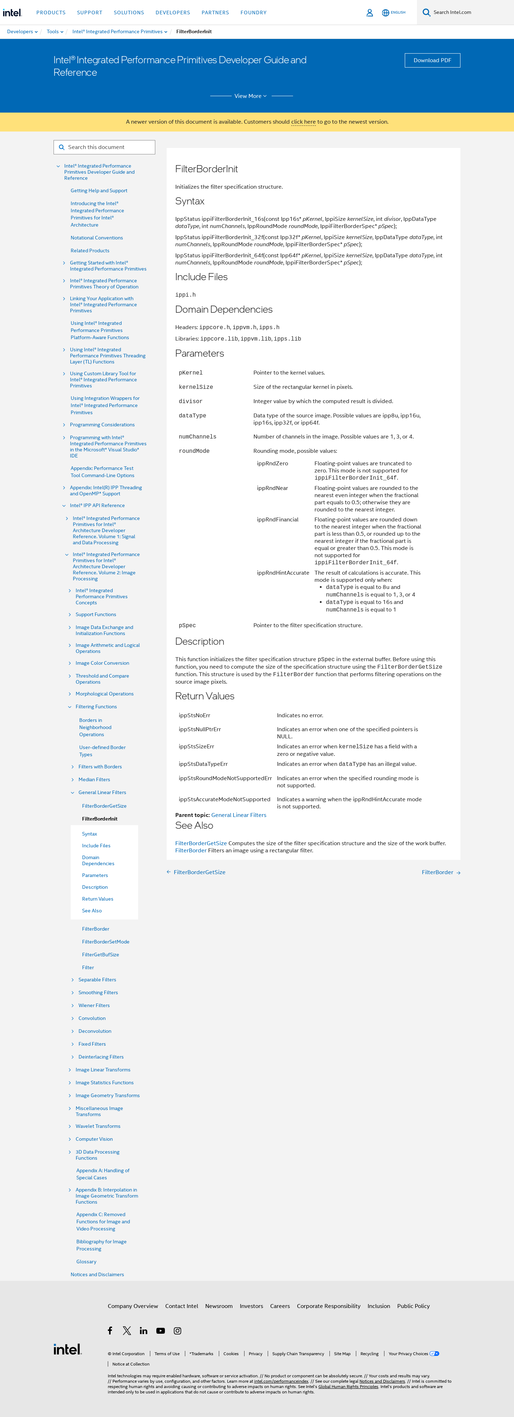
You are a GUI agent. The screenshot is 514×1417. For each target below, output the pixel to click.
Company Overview (133, 1306)
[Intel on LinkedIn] (144, 1332)
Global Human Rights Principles (348, 1386)
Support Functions (96, 614)
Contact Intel (181, 1306)
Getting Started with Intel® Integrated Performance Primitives (108, 266)
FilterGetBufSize (100, 954)
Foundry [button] (254, 12)
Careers (280, 1306)
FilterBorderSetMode (106, 941)
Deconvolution (95, 1031)
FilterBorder (95, 929)
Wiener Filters (94, 1005)
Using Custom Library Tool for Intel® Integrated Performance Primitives (103, 380)
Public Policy (413, 1306)
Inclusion (379, 1306)
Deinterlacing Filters (101, 1057)
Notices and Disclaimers (97, 1274)
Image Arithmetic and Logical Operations (108, 648)
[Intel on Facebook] (110, 1332)
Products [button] (51, 12)
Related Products (90, 250)
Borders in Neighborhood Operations (95, 727)
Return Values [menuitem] (98, 899)
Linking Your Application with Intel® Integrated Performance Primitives (103, 305)
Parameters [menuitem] (95, 875)
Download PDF (433, 60)
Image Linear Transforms (103, 1070)
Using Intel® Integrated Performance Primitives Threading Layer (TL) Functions (108, 356)
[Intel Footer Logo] (68, 1348)
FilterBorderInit (99, 819)
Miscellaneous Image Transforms (99, 1111)
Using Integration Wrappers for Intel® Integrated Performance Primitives (105, 405)
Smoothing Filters (98, 993)
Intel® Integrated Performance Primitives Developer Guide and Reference (99, 172)
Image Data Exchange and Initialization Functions (104, 630)
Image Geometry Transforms (108, 1096)
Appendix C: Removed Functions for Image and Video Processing (103, 1221)
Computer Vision (94, 1139)
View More (252, 96)
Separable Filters (97, 980)
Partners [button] (215, 12)
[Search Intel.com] (472, 13)
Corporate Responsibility (329, 1306)
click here (303, 121)
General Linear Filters (102, 792)
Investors (251, 1306)
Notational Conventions (97, 237)
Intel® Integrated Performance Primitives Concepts (102, 597)
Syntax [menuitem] (89, 834)
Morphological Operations (105, 694)
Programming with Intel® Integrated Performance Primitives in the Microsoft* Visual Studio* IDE (108, 447)
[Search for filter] (104, 147)
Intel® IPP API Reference (97, 505)
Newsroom (219, 1306)
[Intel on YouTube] (161, 1332)
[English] (393, 12)
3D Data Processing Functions (98, 1155)
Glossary (86, 1261)
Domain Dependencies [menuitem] (98, 860)
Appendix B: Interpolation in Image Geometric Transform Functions (107, 1196)
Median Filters (94, 780)
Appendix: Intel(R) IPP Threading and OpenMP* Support (106, 491)
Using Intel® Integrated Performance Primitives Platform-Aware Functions (100, 330)
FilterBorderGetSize (104, 806)
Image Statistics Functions (105, 1083)
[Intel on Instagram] (177, 1332)
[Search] (427, 12)
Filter (88, 967)
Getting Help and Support (99, 190)
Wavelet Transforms (98, 1126)
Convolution (92, 1018)
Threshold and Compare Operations (102, 679)
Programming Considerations (102, 425)
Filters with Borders (100, 767)
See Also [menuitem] (92, 910)
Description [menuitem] (95, 887)
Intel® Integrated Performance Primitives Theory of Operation (104, 284)
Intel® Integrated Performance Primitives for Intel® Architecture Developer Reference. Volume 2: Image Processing (106, 566)
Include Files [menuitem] (96, 845)
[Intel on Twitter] (127, 1332)
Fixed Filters (92, 1044)
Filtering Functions (96, 707)
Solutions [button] (129, 12)
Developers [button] (173, 12)
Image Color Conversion (102, 663)
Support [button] (89, 12)
